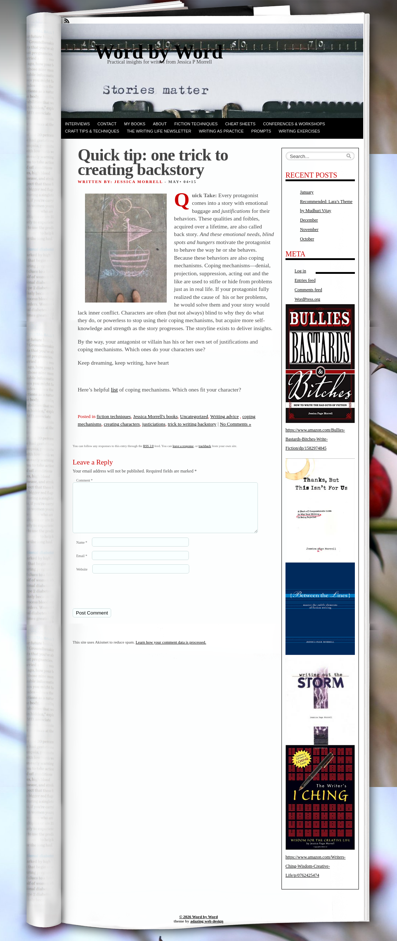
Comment (84, 480)
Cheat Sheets (240, 124)
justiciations (154, 424)
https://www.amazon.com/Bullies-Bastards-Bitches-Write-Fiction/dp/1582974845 (315, 439)
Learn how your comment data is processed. (171, 651)
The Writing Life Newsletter (159, 131)
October (307, 239)
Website (82, 578)
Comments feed (308, 289)
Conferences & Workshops (294, 124)
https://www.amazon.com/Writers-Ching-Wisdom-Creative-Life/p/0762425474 (315, 866)
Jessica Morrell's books (155, 416)
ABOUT (160, 124)
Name (81, 551)
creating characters (122, 424)
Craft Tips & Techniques (92, 131)
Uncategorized (194, 416)
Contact (106, 124)
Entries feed (305, 280)
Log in (300, 270)
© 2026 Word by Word (198, 916)
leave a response (183, 446)
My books (134, 124)
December (309, 220)
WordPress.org (307, 299)
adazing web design (206, 921)
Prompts (261, 131)
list (114, 389)
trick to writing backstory (192, 424)
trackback (205, 446)
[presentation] (122, 599)
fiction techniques (114, 416)
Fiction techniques (196, 124)
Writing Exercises (299, 131)
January (306, 192)
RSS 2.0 (148, 446)
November (309, 229)
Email (81, 565)
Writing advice (224, 416)
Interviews (77, 124)
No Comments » (235, 424)
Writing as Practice (221, 131)
